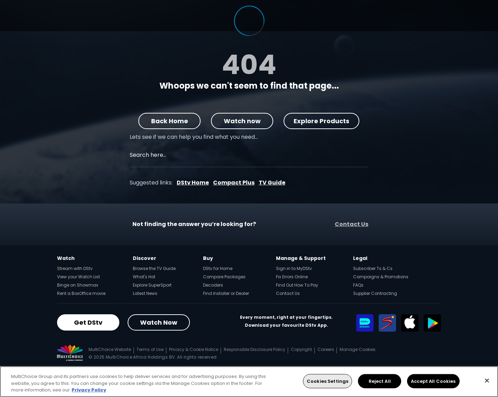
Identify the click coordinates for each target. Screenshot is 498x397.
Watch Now (158, 322)
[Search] (367, 155)
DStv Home (193, 183)
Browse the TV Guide (154, 268)
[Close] (487, 380)
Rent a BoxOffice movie (81, 293)
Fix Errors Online (292, 277)
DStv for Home (217, 268)
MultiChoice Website (110, 349)
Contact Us (351, 224)
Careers (325, 349)
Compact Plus (234, 183)
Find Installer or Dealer (226, 293)
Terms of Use (150, 349)
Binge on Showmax (77, 285)
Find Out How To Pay (297, 285)
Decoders (213, 285)
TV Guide (272, 183)
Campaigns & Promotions (380, 277)
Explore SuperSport (152, 285)
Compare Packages (224, 277)
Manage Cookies (358, 349)
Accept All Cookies (433, 381)
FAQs (358, 285)
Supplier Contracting (375, 293)
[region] (249, 381)
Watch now (242, 121)
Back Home (169, 121)
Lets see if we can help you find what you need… (194, 137)
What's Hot (144, 277)
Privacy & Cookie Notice (193, 349)
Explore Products (322, 121)
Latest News (145, 293)
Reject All (380, 381)
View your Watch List (78, 277)
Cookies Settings (327, 381)
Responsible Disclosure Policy (254, 349)
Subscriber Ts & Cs (373, 268)
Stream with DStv (75, 268)
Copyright (301, 349)
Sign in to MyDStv (294, 268)
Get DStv (88, 322)
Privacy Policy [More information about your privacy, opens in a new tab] (89, 390)
